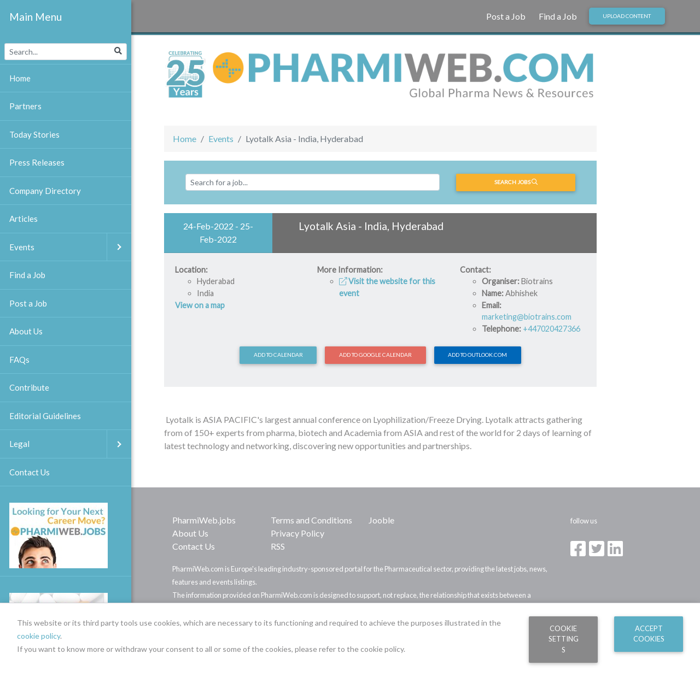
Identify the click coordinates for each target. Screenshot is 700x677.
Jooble (381, 520)
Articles (23, 218)
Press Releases (37, 162)
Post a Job (506, 16)
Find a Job (558, 16)
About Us (190, 533)
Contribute (29, 387)
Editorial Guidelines (45, 416)
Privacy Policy (297, 533)
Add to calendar (278, 354)
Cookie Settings (564, 639)
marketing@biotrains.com (526, 316)
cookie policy (38, 635)
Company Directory (45, 191)
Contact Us (193, 546)
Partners (25, 106)
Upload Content (627, 16)
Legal (70, 444)
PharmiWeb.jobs (204, 520)
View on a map (200, 305)
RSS (278, 546)
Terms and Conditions (311, 520)
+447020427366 (551, 328)
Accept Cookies (648, 633)
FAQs (19, 359)
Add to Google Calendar (375, 354)
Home (184, 138)
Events (221, 138)
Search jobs (516, 182)
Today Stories (34, 134)
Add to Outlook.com (477, 354)
